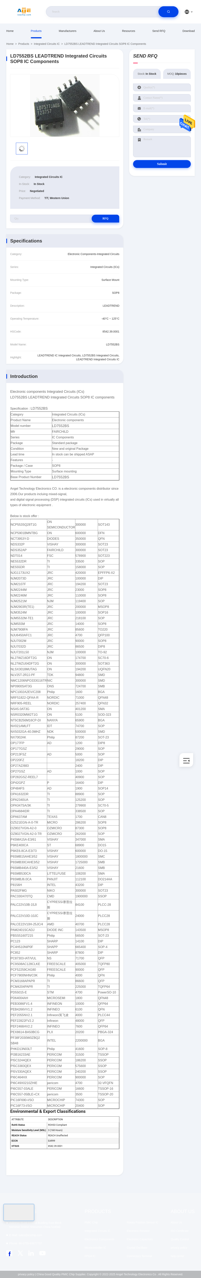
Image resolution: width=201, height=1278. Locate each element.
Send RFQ (158, 30)
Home (10, 30)
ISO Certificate (180, 1230)
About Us (99, 30)
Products (36, 30)
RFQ (105, 218)
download (189, 30)
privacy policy (179, 1247)
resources (128, 30)
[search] (168, 11)
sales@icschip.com (25, 1235)
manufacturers (67, 30)
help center (177, 1256)
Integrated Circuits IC (47, 43)
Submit (162, 164)
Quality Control (180, 1239)
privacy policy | (27, 1274)
